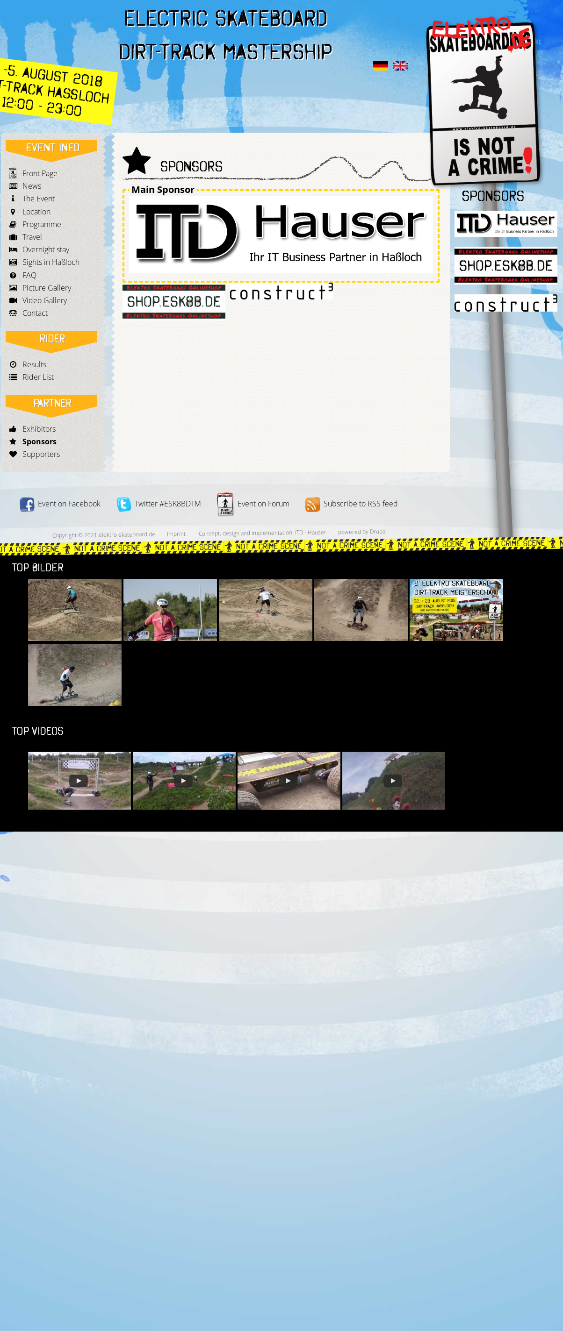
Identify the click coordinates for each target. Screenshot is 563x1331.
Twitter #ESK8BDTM (158, 503)
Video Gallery (44, 300)
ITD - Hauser (310, 532)
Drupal (378, 531)
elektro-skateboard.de (127, 534)
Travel (32, 237)
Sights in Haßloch (50, 262)
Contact (35, 313)
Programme (41, 224)
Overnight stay (45, 249)
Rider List (38, 377)
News (31, 186)
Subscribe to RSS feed (351, 503)
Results (34, 364)
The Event (38, 198)
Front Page (40, 173)
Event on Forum (253, 503)
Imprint (176, 534)
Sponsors (39, 441)
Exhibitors (39, 429)
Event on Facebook (60, 503)
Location (36, 211)
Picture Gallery (46, 288)
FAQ (29, 275)
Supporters (41, 454)
